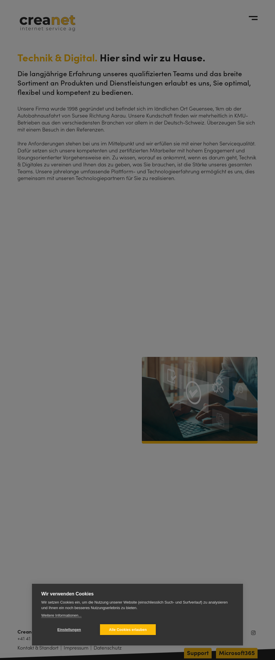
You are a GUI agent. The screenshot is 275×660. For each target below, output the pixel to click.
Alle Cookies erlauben (128, 630)
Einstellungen (69, 630)
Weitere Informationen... (61, 615)
